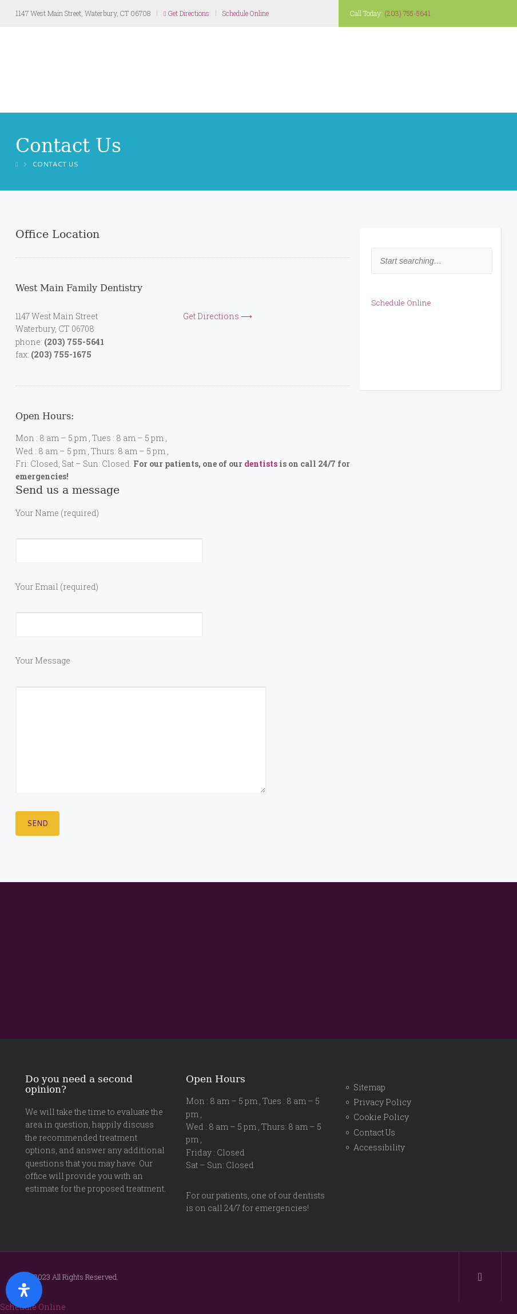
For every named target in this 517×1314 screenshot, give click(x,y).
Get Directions (186, 13)
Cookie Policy (381, 1116)
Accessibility (379, 1147)
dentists (260, 463)
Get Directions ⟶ (217, 316)
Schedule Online (245, 13)
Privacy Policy (382, 1102)
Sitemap (369, 1087)
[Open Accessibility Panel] (24, 1290)
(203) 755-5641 (407, 13)
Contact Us (374, 1132)
